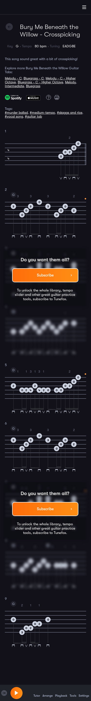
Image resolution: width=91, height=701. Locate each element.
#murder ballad (16, 112)
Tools (73, 692)
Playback (61, 692)
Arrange (47, 692)
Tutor (36, 692)
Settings (84, 692)
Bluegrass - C (34, 78)
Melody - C (13, 78)
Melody (70, 82)
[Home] (19, 8)
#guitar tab (33, 116)
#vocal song (14, 116)
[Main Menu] (84, 7)
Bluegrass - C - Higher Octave (40, 82)
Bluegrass (33, 86)
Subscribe (45, 275)
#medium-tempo (42, 112)
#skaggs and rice (69, 112)
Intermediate (14, 86)
